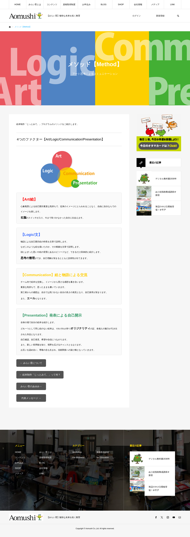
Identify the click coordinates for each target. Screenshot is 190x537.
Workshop (77, 456)
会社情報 (138, 4)
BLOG (104, 4)
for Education (102, 461)
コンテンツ (52, 4)
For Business (78, 461)
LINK (172, 4)
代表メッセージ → (31, 401)
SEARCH (178, 16)
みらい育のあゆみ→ (31, 389)
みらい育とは (34, 4)
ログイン (136, 16)
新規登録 (160, 16)
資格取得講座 (102, 456)
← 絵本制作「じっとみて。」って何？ (39, 376)
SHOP (121, 4)
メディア (155, 4)
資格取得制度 (69, 4)
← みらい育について (31, 363)
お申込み (86, 4)
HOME (17, 4)
